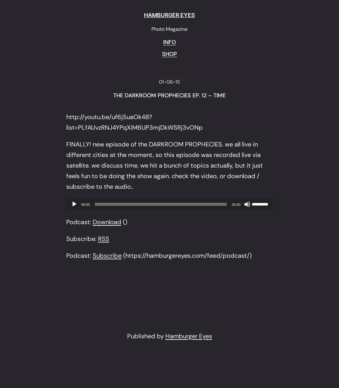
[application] (169, 204)
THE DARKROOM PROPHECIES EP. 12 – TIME (169, 95)
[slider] (161, 204)
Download (107, 222)
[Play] (74, 204)
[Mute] (247, 204)
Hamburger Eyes (188, 336)
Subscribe (107, 256)
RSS (103, 239)
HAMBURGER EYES (169, 15)
